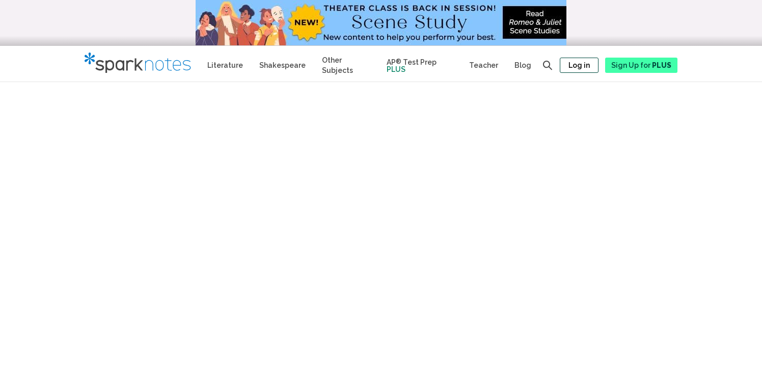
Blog (522, 65)
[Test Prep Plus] (419, 64)
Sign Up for (641, 65)
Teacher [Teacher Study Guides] (483, 65)
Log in (579, 65)
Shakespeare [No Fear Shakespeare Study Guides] (282, 65)
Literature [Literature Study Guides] (225, 65)
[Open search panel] (547, 65)
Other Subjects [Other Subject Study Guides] (337, 65)
